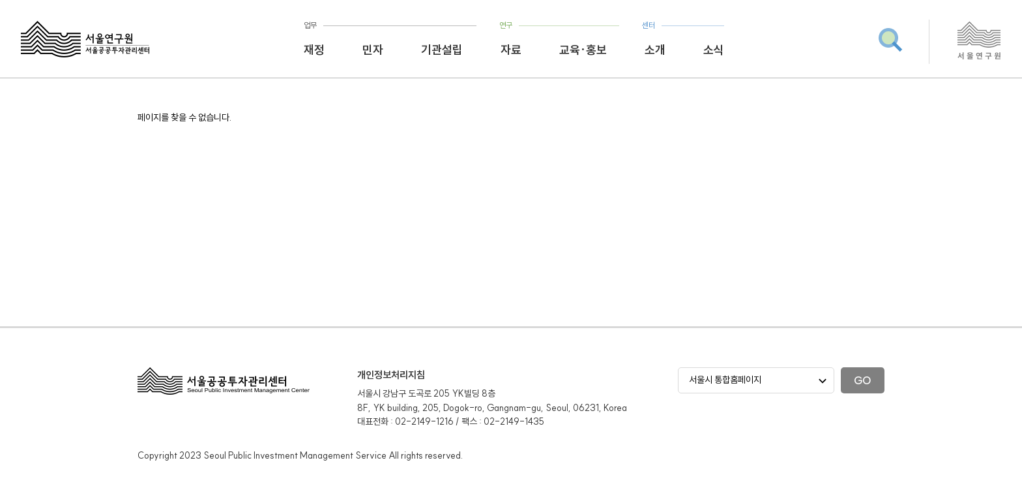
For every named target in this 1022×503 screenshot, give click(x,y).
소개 (655, 49)
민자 (372, 49)
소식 (713, 49)
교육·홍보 (583, 49)
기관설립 (442, 49)
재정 (314, 49)
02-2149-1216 (424, 421)
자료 (511, 49)
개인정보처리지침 (391, 375)
